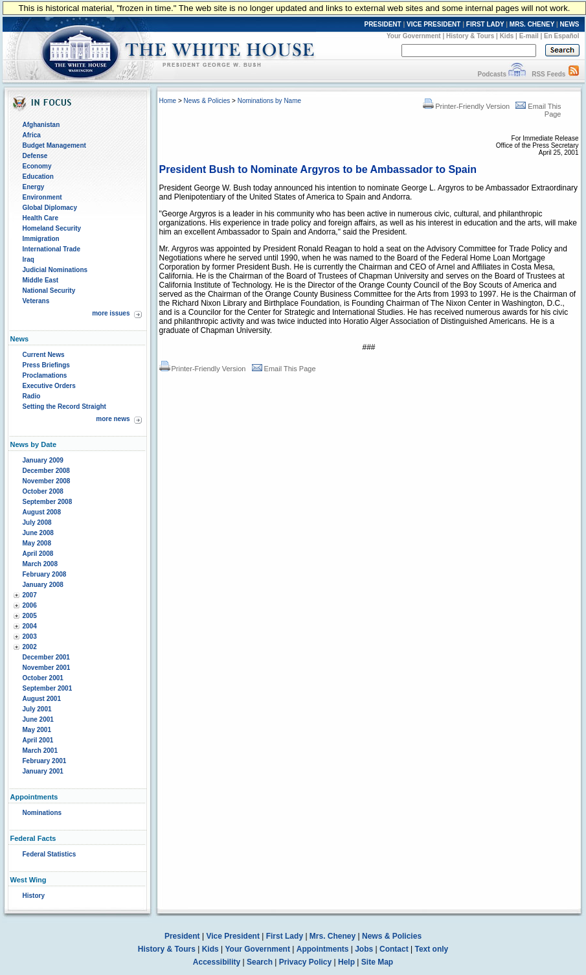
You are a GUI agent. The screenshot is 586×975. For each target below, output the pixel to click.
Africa (32, 135)
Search (260, 962)
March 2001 (40, 750)
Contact (394, 949)
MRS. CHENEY (532, 24)
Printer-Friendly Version (466, 106)
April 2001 (38, 740)
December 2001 (46, 657)
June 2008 (38, 532)
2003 (30, 636)
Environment (42, 197)
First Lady (284, 936)
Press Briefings (46, 365)
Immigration (41, 238)
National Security (49, 290)
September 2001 (48, 688)
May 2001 (37, 729)
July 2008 (37, 522)
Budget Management (54, 145)
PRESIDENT (382, 24)
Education (38, 176)
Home (168, 100)
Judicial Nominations (55, 269)
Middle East (41, 280)
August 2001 (42, 698)
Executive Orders (49, 385)
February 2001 (45, 760)
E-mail (529, 36)
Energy (34, 186)
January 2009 (43, 460)
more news (113, 418)
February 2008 (45, 574)
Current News (44, 354)
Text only (431, 949)
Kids (507, 36)
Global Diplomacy (50, 207)
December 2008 (46, 470)
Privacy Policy (305, 962)
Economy (37, 166)
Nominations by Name (269, 100)
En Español (561, 36)
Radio (32, 396)
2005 (30, 615)
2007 (30, 595)
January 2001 (43, 771)
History (34, 895)
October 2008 (43, 491)
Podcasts (491, 74)
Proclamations (45, 375)
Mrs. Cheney (332, 936)
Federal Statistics (49, 854)
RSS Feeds (548, 74)
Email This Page (284, 369)
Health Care (41, 218)
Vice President (233, 936)
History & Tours (470, 36)
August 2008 (42, 512)
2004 (30, 626)
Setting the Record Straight (64, 406)
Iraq (28, 259)
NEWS (570, 24)
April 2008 (38, 553)
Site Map (377, 962)
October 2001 (43, 678)
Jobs (364, 949)
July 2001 (37, 709)
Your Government (414, 36)
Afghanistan (41, 124)
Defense (35, 155)
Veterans (36, 300)
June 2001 (38, 719)
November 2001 (47, 667)
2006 (30, 605)
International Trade (51, 249)
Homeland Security (52, 228)
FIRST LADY (485, 24)
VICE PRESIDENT (433, 24)
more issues (111, 313)
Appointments (323, 949)
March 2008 (40, 564)
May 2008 (37, 543)
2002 (30, 646)
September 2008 (48, 501)
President (182, 936)
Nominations (42, 812)
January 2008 (43, 584)
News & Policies (207, 100)
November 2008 (47, 481)
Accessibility (216, 962)
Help (346, 962)
